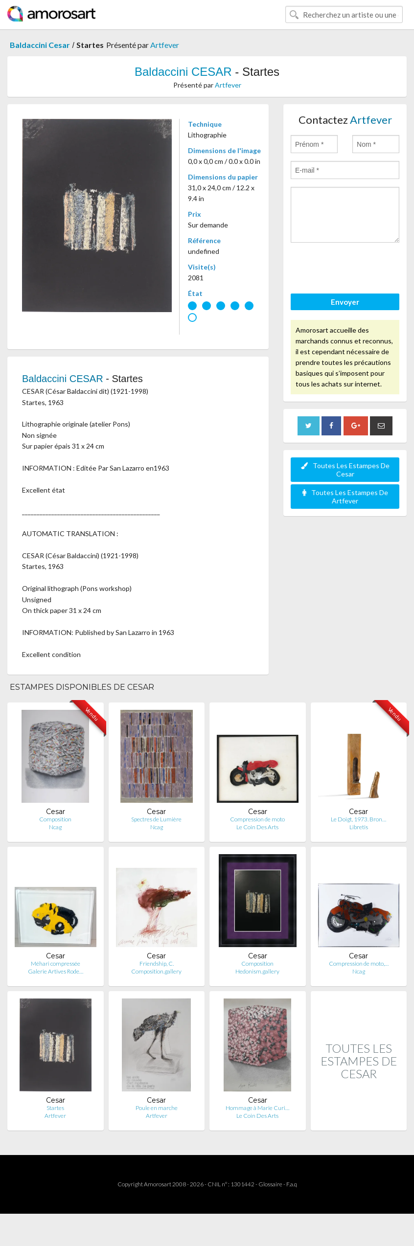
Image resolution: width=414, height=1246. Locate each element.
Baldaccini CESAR (183, 71)
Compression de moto (257, 819)
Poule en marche (157, 1107)
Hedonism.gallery (257, 971)
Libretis (358, 827)
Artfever (164, 44)
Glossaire (270, 1184)
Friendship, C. (156, 963)
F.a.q (291, 1184)
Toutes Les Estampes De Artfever (345, 496)
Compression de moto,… (359, 963)
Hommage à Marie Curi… (257, 1107)
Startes (55, 1107)
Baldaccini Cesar (40, 44)
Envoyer (345, 301)
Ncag (55, 827)
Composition (55, 819)
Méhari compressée (55, 963)
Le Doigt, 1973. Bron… (358, 819)
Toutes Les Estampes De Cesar (345, 469)
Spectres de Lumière (156, 819)
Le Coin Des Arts (257, 827)
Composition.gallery (156, 971)
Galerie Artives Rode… (55, 971)
